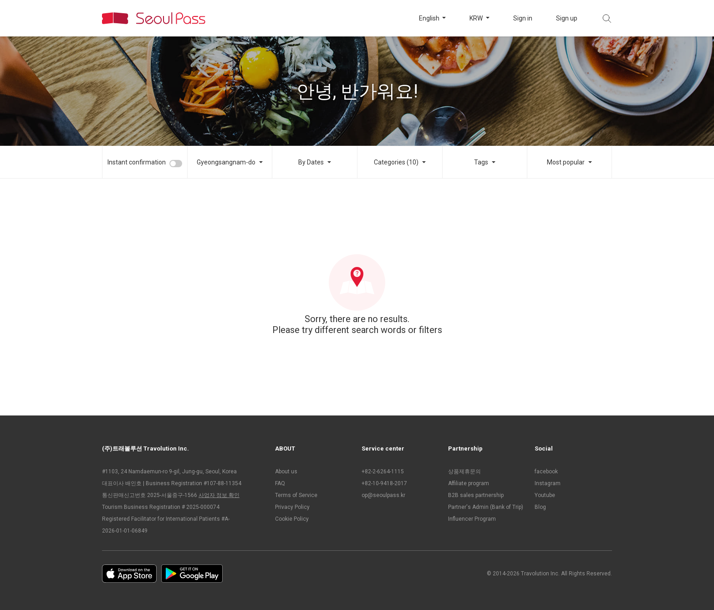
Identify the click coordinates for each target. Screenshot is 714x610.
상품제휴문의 (464, 471)
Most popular (566, 162)
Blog (540, 507)
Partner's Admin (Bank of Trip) (485, 507)
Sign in (522, 18)
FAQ (280, 483)
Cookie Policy (292, 519)
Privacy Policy (292, 507)
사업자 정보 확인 (219, 495)
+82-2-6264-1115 (383, 471)
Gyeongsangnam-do (226, 162)
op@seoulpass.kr (383, 495)
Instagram (548, 483)
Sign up (566, 18)
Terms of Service (296, 495)
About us (286, 471)
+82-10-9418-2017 (384, 483)
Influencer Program (472, 519)
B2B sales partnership (476, 495)
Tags (481, 162)
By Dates (311, 162)
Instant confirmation (136, 162)
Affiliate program (468, 483)
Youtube (545, 495)
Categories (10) (396, 162)
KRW (476, 18)
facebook (546, 471)
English (430, 18)
